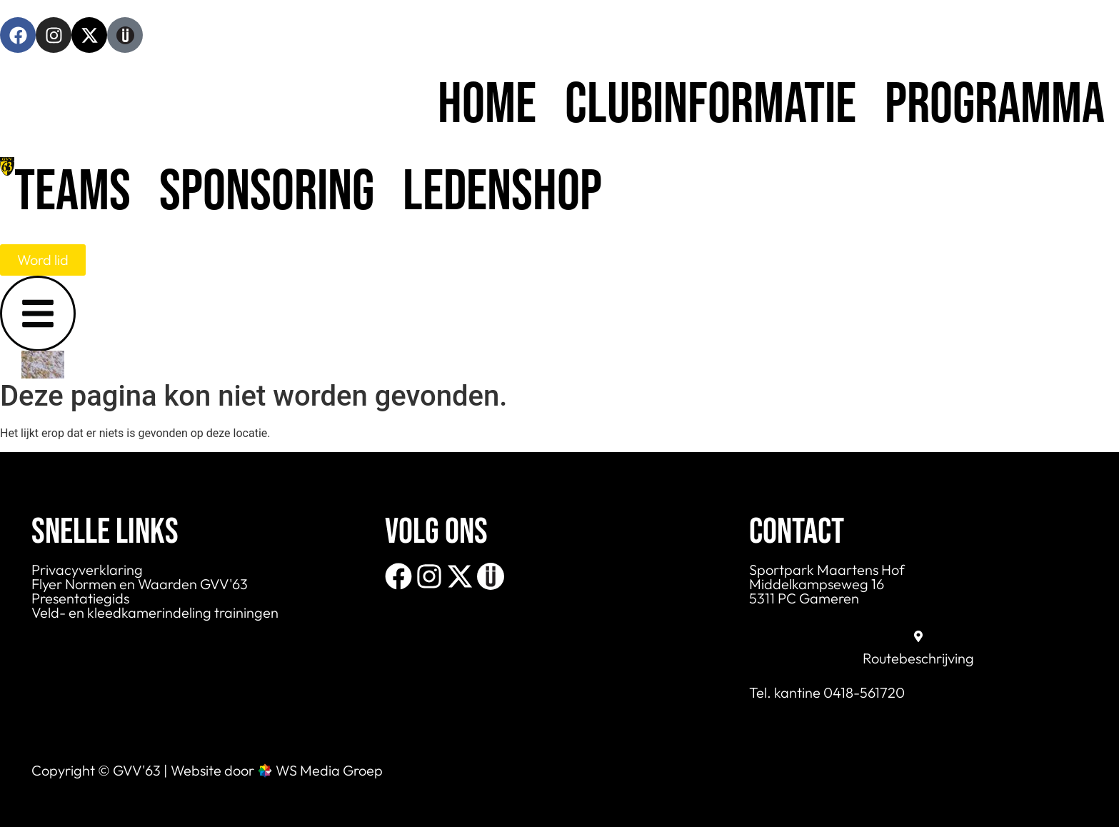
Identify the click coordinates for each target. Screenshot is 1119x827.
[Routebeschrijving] (918, 636)
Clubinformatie (710, 105)
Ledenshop (502, 192)
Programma (995, 105)
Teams (72, 192)
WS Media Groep (329, 770)
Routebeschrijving (918, 658)
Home (487, 105)
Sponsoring (266, 192)
